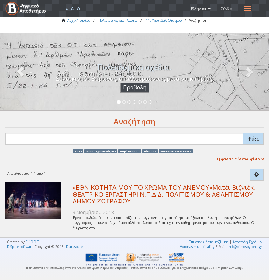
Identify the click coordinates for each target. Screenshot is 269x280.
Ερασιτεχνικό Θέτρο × (101, 151)
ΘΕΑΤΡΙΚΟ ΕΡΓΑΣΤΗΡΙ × (175, 151)
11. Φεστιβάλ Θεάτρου (164, 20)
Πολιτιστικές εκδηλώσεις (118, 20)
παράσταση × (130, 151)
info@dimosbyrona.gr (245, 246)
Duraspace (74, 246)
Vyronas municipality (197, 246)
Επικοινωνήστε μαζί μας (209, 241)
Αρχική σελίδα (78, 20)
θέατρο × (150, 151)
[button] (201, 8)
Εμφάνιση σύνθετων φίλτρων (240, 159)
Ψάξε (253, 138)
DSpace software (20, 246)
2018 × (78, 151)
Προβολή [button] (134, 87)
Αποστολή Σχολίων (247, 241)
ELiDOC (32, 241)
